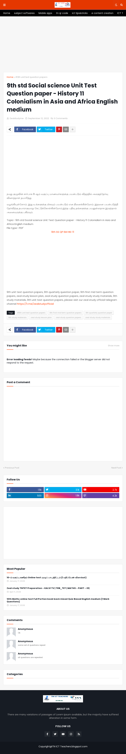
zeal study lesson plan (41, 317)
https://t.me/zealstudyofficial (35, 303)
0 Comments (61, 118)
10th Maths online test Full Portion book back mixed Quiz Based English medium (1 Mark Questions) (58, 600)
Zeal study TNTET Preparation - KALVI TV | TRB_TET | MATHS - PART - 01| (48, 588)
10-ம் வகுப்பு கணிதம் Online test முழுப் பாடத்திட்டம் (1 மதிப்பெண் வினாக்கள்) (46, 577)
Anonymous (25, 629)
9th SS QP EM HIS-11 (63, 232)
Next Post (116, 467)
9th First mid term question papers (66, 312)
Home (10, 77)
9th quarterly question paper (99, 312)
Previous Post (12, 467)
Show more (113, 345)
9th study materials (17, 317)
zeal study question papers (68, 317)
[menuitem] (6, 13)
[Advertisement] (63, 44)
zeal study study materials (97, 317)
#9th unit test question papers (31, 77)
